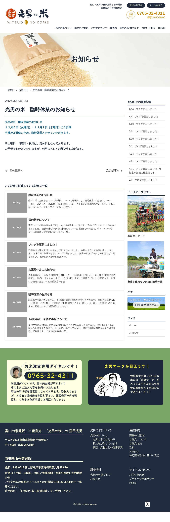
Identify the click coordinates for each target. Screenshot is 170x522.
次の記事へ (115, 170)
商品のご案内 (81, 28)
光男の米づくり (63, 28)
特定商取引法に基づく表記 (144, 465)
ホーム (132, 341)
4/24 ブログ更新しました (143, 164)
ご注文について (138, 449)
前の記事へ (14, 170)
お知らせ (23, 90)
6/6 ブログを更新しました (143, 119)
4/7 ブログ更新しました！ (143, 196)
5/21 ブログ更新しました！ (144, 137)
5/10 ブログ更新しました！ (144, 146)
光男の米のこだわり (104, 449)
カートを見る (156, 5)
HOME (161, 28)
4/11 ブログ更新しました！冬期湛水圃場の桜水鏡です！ (145, 184)
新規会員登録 (135, 5)
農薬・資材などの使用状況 (108, 457)
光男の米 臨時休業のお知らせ (49, 90)
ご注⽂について (99, 28)
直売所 (113, 28)
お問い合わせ (148, 28)
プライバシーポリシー (141, 488)
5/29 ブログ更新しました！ (144, 128)
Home (132, 492)
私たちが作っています (105, 453)
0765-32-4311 (26, 455)
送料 (131, 457)
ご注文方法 (135, 453)
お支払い (134, 461)
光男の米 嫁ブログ (129, 28)
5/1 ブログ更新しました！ (143, 155)
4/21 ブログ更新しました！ (144, 173)
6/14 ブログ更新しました (143, 110)
